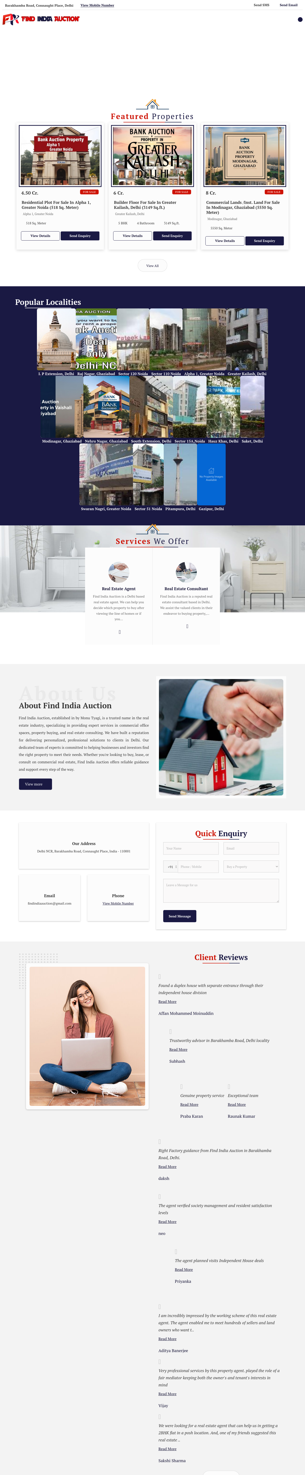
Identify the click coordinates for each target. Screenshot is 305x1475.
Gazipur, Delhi (211, 508)
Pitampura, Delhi (180, 508)
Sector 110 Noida (166, 373)
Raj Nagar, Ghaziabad (96, 373)
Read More (167, 1001)
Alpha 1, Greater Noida (204, 373)
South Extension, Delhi (151, 441)
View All (152, 265)
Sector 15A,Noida (190, 441)
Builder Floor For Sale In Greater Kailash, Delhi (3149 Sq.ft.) (145, 205)
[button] (97, 5)
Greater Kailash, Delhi (247, 373)
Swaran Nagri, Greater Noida (106, 508)
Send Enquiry (80, 236)
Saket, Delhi (252, 441)
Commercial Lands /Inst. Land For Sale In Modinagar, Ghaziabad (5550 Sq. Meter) (243, 207)
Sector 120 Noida (133, 373)
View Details (40, 236)
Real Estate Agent (119, 588)
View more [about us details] (33, 784)
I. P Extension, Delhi (56, 373)
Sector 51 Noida (148, 508)
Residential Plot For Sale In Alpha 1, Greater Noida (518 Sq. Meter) (56, 205)
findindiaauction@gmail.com (49, 903)
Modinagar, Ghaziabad (62, 441)
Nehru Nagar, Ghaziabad (106, 441)
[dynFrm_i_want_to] (251, 866)
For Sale (89, 192)
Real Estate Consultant (186, 588)
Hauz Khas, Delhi (223, 441)
